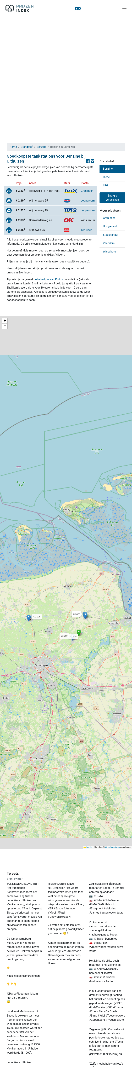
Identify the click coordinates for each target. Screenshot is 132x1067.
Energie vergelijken (112, 197)
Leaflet (88, 847)
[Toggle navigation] (124, 8)
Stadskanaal (110, 234)
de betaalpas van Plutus (48, 279)
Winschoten (110, 251)
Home (13, 146)
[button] (79, 632)
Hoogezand (110, 226)
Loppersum (88, 200)
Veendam (108, 243)
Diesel (107, 177)
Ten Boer (86, 230)
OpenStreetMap (112, 847)
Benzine (41, 146)
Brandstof (27, 146)
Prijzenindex (18, 8)
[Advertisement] (66, 43)
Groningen (87, 190)
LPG (105, 185)
